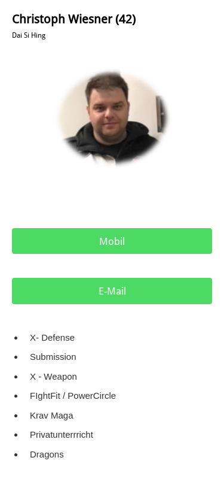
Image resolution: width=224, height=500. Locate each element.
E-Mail (112, 291)
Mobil (112, 241)
